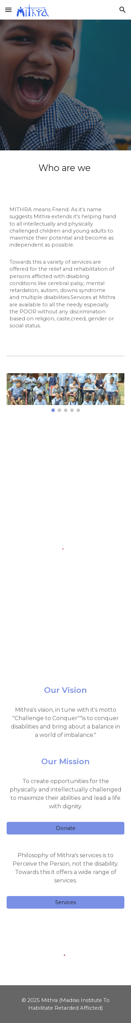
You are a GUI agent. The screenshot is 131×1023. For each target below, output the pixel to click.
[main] (66, 247)
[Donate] (65, 828)
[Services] (65, 902)
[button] (8, 9)
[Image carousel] (66, 392)
